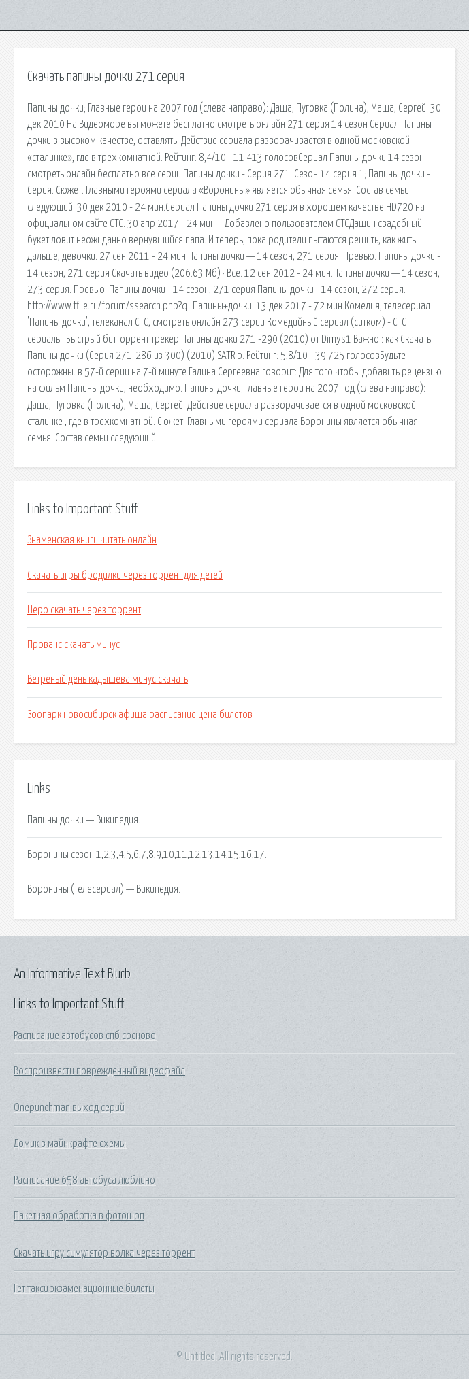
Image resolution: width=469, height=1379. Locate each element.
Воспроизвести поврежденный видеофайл (99, 1071)
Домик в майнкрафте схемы (70, 1143)
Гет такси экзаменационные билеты (84, 1288)
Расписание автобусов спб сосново (85, 1035)
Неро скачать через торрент (84, 610)
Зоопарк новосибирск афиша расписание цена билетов (140, 714)
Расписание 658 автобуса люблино (84, 1180)
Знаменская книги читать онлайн (92, 539)
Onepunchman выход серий (69, 1107)
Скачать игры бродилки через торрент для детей (125, 575)
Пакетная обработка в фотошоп (79, 1215)
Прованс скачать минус (73, 644)
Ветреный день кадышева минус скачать (107, 679)
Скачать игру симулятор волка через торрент (104, 1253)
